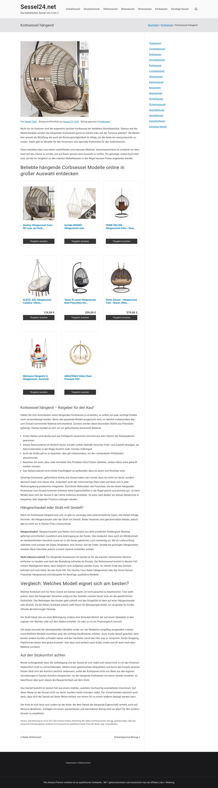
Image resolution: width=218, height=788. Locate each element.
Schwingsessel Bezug (126, 737)
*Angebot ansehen (39, 241)
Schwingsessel (157, 104)
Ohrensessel (145, 9)
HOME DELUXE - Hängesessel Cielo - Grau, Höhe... (120, 227)
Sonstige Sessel (179, 9)
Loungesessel (156, 71)
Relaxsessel (127, 9)
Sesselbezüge (156, 110)
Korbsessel (161, 9)
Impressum (71, 763)
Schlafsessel (73, 9)
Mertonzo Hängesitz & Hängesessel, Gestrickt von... (36, 378)
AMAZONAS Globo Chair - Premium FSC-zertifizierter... (78, 378)
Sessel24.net (38, 6)
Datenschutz (84, 763)
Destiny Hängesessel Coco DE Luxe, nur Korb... (38, 227)
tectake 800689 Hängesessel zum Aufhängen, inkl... (74, 227)
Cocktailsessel (157, 48)
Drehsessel (155, 54)
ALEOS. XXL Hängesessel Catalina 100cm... (37, 301)
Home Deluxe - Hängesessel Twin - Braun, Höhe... (121, 301)
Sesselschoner (92, 9)
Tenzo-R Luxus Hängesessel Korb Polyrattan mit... (80, 301)
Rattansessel (110, 9)
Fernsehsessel (157, 59)
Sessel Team (31, 121)
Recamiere (155, 87)
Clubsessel (155, 43)
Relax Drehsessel (31, 737)
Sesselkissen (156, 115)
